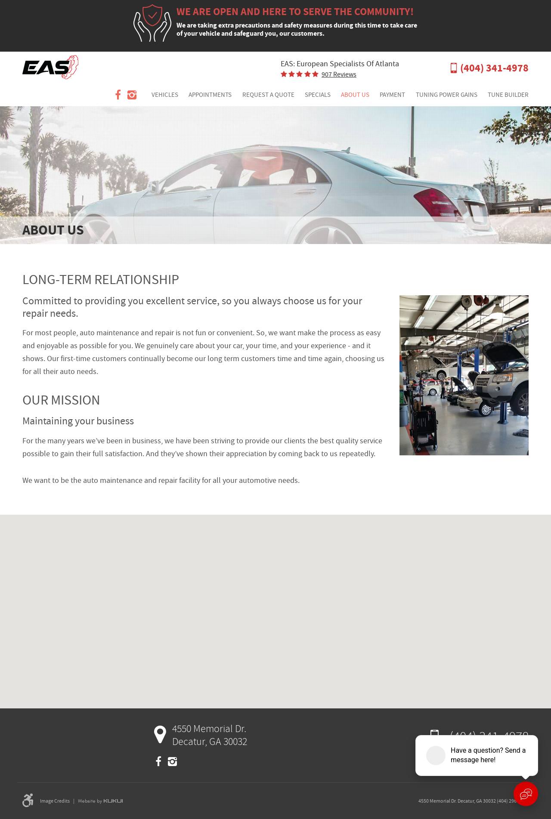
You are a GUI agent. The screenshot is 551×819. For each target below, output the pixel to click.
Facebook (118, 95)
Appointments (210, 94)
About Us (355, 94)
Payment (392, 94)
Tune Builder (508, 94)
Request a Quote (268, 94)
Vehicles (165, 94)
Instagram (132, 95)
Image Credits (55, 801)
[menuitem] (165, 95)
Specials (318, 94)
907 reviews (339, 74)
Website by (100, 801)
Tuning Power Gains (446, 94)
